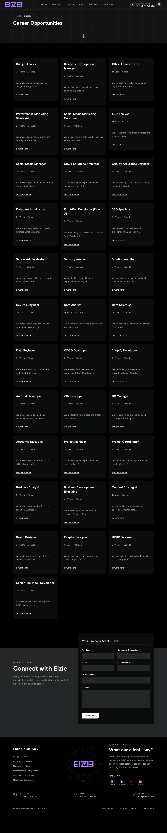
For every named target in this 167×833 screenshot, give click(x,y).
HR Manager (121, 407)
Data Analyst (73, 314)
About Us (69, 4)
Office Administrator (126, 64)
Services (56, 4)
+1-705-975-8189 (148, 6)
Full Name (86, 670)
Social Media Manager (32, 166)
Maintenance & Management (25, 790)
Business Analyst (28, 500)
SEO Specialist (122, 217)
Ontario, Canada (87, 816)
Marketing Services (21, 785)
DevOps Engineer (28, 314)
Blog (81, 4)
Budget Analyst (27, 64)
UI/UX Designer (123, 551)
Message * (86, 707)
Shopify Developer (125, 361)
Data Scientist (122, 314)
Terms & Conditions (127, 828)
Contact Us (107, 4)
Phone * (85, 682)
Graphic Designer (76, 551)
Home (44, 4)
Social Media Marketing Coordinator (81, 117)
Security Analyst (76, 268)
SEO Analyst (121, 115)
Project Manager (76, 454)
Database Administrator (33, 217)
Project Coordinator (126, 454)
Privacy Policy (148, 828)
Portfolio (93, 4)
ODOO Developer (76, 361)
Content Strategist (125, 500)
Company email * (124, 682)
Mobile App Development (24, 800)
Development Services (23, 780)
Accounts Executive (30, 454)
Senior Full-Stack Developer (28, 600)
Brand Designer (27, 551)
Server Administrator (31, 268)
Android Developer (29, 407)
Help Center (107, 828)
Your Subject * (88, 694)
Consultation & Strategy (23, 795)
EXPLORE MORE (23, 95)
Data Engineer (26, 361)
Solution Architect (125, 268)
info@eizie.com (146, 816)
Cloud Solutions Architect (82, 166)
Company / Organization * (128, 670)
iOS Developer (74, 407)
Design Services (20, 775)
